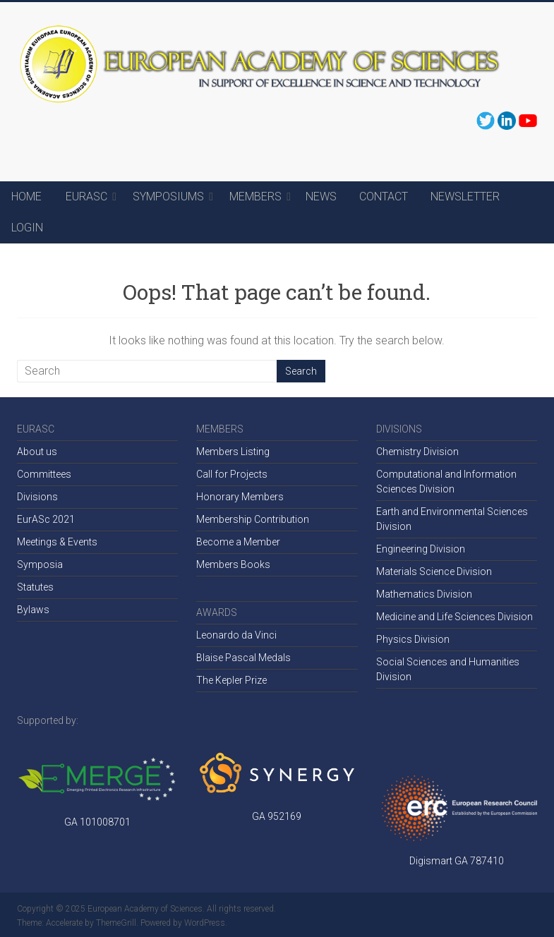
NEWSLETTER (465, 196)
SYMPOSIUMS (168, 196)
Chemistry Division (417, 451)
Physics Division (413, 639)
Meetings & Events (57, 542)
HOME (26, 196)
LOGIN (27, 227)
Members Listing (233, 451)
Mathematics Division (424, 594)
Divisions (37, 496)
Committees (44, 474)
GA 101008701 (97, 822)
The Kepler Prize (231, 680)
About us (37, 451)
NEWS (321, 196)
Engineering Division (420, 549)
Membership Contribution (252, 519)
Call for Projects (231, 474)
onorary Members (243, 496)
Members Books (233, 564)
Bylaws (33, 609)
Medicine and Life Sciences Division (454, 616)
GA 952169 (276, 816)
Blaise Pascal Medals (243, 657)
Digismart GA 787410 (456, 860)
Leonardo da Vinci (236, 635)
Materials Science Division (434, 571)
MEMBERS (255, 196)
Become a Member (238, 542)
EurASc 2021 (46, 519)
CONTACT (383, 196)
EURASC (86, 196)
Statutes (35, 587)
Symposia (40, 564)
